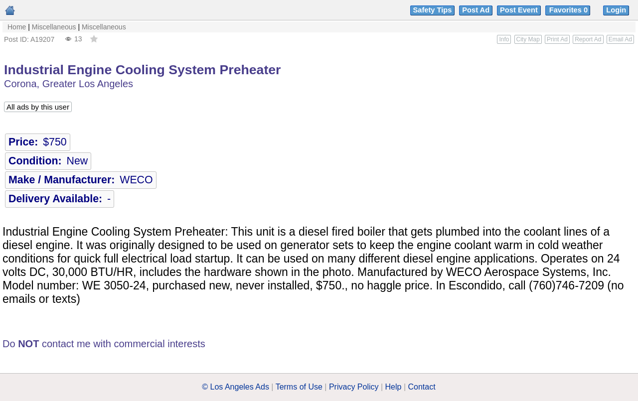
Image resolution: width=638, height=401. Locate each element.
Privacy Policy (354, 387)
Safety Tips (432, 10)
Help (393, 387)
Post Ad (475, 10)
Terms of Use (299, 387)
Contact (422, 387)
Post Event (519, 10)
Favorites (569, 10)
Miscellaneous (54, 27)
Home (16, 27)
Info (504, 39)
